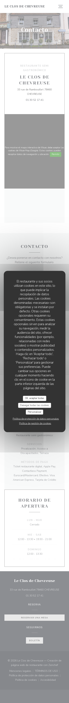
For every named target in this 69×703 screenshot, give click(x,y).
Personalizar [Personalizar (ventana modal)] (34, 412)
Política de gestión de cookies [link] (35, 423)
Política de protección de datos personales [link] (36, 418)
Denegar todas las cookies (34, 405)
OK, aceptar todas (34, 398)
